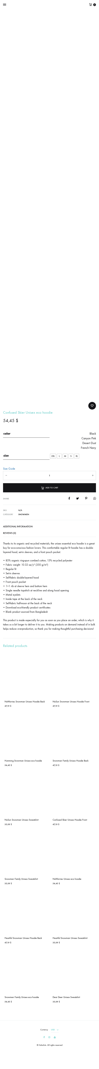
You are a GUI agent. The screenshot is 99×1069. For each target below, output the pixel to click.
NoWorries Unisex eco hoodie (67, 878)
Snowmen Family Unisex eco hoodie (22, 997)
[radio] (53, 456)
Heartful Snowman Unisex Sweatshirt (70, 938)
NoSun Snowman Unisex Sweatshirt (21, 819)
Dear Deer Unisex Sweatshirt (66, 997)
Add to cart (49, 487)
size (6, 455)
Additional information (18, 526)
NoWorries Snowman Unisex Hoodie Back (25, 701)
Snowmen (23, 514)
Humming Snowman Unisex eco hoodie (23, 760)
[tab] (49, 526)
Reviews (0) (9, 533)
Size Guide (9, 468)
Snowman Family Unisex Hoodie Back (70, 760)
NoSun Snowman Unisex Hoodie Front (71, 701)
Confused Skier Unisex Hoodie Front (70, 819)
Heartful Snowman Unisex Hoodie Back (23, 938)
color (6, 433)
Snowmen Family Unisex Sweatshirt (21, 878)
